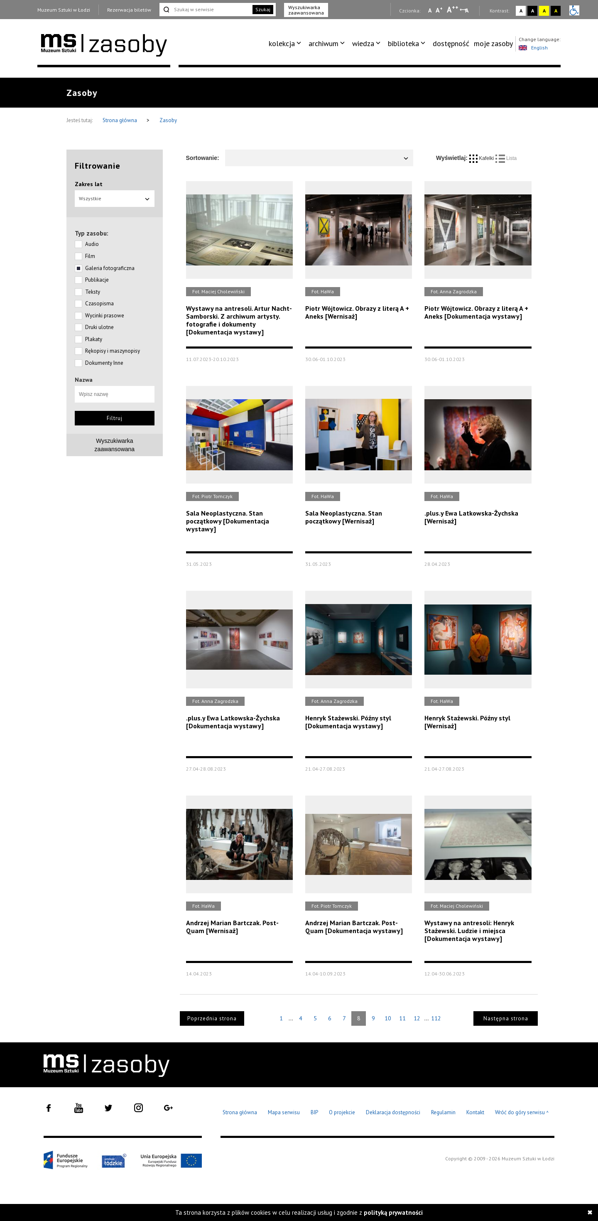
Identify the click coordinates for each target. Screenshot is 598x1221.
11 (402, 1018)
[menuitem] (286, 44)
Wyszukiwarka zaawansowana (306, 10)
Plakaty (93, 339)
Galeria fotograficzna (110, 268)
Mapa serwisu (284, 1112)
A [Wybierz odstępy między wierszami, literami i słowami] (467, 10)
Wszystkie (114, 198)
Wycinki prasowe (104, 315)
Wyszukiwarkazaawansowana (115, 444)
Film (90, 256)
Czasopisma (99, 303)
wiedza (363, 43)
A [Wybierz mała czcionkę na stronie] (429, 10)
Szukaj (262, 9)
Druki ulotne (99, 327)
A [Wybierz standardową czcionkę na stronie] (439, 10)
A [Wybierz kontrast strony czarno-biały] (532, 10)
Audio (92, 244)
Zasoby (168, 120)
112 (436, 1018)
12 (417, 1018)
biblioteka (403, 43)
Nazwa (84, 379)
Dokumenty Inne (104, 362)
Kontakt (475, 1112)
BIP (314, 1112)
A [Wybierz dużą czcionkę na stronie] (452, 10)
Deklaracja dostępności (393, 1112)
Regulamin (443, 1112)
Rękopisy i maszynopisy (112, 350)
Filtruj (115, 418)
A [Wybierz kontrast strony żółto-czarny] (544, 10)
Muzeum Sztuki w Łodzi (63, 10)
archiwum (323, 43)
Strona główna (120, 120)
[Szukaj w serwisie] (205, 9)
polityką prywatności (393, 1212)
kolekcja (282, 43)
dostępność (451, 43)
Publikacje (97, 279)
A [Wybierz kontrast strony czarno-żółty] (555, 10)
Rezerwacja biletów (129, 10)
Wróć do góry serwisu (522, 1113)
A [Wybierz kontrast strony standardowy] (521, 10)
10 (388, 1018)
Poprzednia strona (212, 1018)
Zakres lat (89, 184)
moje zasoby (493, 43)
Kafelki (482, 158)
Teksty (92, 291)
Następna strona (505, 1018)
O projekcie (342, 1112)
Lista (506, 158)
